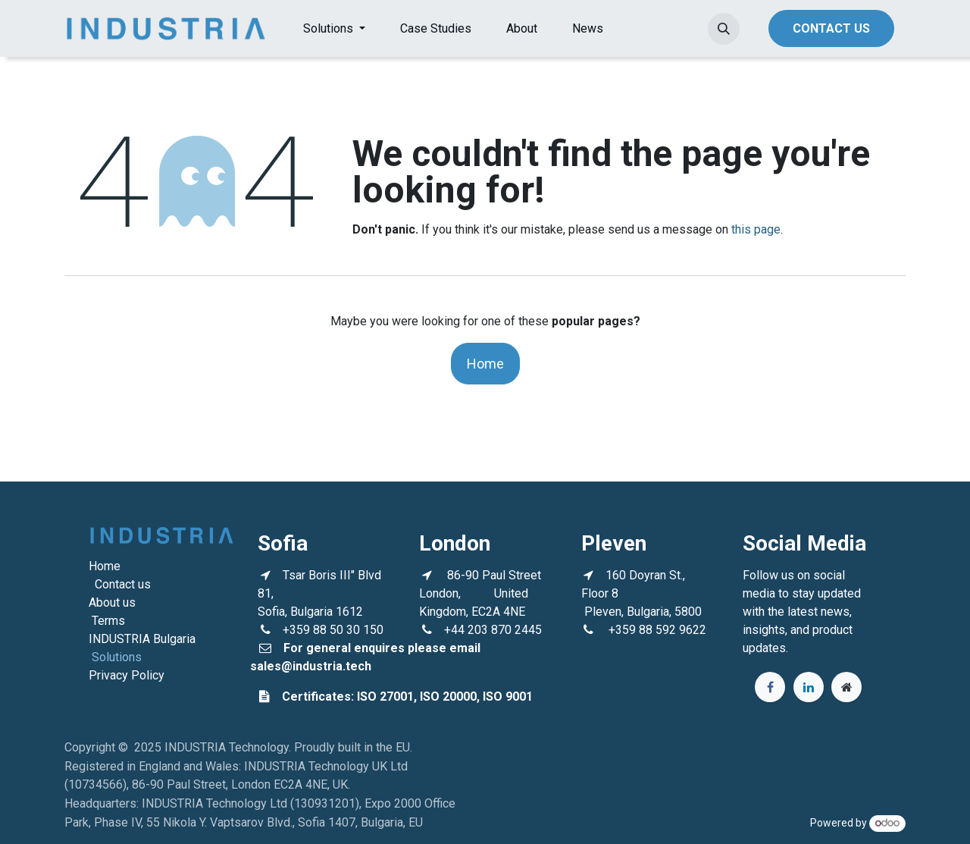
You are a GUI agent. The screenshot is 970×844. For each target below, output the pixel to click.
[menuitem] (334, 29)
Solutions (117, 657)
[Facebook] (770, 687)
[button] (724, 29)
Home (485, 364)
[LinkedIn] (808, 687)
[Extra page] (846, 687)
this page (756, 229)
